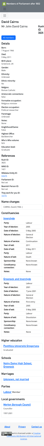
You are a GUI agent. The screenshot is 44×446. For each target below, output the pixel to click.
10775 (4, 195)
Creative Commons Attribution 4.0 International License (24, 436)
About (7, 426)
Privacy (22, 426)
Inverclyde (9, 218)
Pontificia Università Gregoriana (21, 345)
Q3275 (4, 176)
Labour (7, 391)
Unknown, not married (16, 379)
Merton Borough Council (17, 404)
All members (8, 37)
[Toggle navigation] (4, 9)
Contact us (36, 426)
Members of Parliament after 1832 (21, 4)
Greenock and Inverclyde (17, 279)
